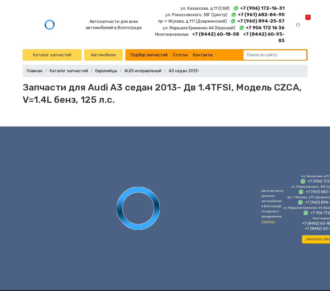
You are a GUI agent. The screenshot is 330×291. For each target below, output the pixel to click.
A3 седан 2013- (184, 70)
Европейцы (106, 70)
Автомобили (103, 54)
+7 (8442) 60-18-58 (215, 34)
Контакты (203, 54)
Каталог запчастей (52, 54)
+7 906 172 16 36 (265, 28)
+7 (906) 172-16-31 (262, 8)
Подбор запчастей (149, 54)
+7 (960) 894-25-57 (261, 21)
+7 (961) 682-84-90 (261, 14)
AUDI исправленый (143, 70)
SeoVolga (268, 221)
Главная (34, 70)
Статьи (180, 54)
